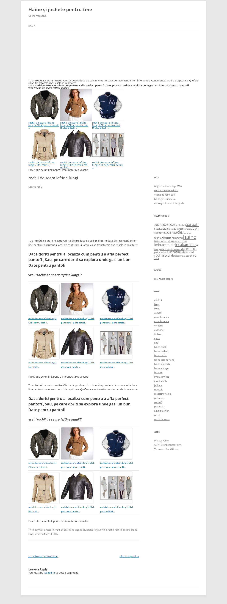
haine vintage (161, 368)
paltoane (159, 398)
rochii (111, 529)
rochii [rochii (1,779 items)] (158, 255)
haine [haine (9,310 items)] (189, 236)
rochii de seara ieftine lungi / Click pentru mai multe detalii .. (76, 124)
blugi (156, 304)
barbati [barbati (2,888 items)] (192, 224)
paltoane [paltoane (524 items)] (158, 252)
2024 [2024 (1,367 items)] (157, 225)
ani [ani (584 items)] (184, 225)
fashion (158, 334)
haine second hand (164, 359)
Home (31, 26)
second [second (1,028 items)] (168, 255)
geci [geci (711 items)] (180, 238)
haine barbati (161, 351)
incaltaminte (160, 381)
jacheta (158, 385)
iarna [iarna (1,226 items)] (173, 241)
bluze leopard (129, 556)
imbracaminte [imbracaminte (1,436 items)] (164, 245)
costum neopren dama (166, 190)
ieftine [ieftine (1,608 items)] (182, 241)
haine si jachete (162, 364)
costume (159, 329)
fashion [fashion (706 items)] (158, 238)
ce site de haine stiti (164, 194)
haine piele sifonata (164, 199)
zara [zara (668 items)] (156, 258)
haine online (160, 355)
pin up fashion (161, 410)
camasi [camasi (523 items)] (187, 228)
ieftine (89, 529)
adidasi (158, 300)
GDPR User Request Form (167, 444)
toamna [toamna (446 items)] (179, 255)
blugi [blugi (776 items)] (166, 228)
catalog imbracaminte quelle (169, 203)
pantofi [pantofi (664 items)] (167, 252)
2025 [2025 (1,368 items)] (164, 225)
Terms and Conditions (166, 449)
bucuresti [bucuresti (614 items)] (179, 228)
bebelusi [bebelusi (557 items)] (158, 228)
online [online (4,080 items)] (190, 248)
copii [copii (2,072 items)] (194, 228)
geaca (157, 338)
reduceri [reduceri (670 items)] (189, 252)
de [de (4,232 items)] (179, 232)
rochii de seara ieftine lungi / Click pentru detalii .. (44, 124)
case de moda (161, 321)
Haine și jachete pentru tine (60, 9)
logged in (49, 572)
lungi (96, 529)
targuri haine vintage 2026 (168, 186)
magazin (158, 389)
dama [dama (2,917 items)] (172, 232)
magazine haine (162, 393)
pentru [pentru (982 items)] (175, 252)
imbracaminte (161, 376)
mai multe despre (163, 278)
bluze (157, 308)
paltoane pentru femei (43, 556)
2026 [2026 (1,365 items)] (172, 225)
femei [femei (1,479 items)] (167, 237)
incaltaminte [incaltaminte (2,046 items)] (185, 244)
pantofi (158, 402)
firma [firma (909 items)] (175, 238)
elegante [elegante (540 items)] (186, 232)
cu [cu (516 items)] (166, 233)
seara (37, 534)
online (103, 529)
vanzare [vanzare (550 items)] (187, 255)
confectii (158, 325)
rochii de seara (62, 529)
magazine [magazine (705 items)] (171, 249)
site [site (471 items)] (174, 255)
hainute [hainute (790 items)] (159, 241)
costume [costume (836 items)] (159, 232)
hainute (158, 372)
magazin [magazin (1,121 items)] (160, 249)
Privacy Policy (161, 440)
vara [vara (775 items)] (193, 255)
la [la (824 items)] (197, 245)
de (84, 529)
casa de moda (161, 317)
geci (156, 342)
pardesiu (159, 406)
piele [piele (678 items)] (182, 252)
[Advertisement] (55, 57)
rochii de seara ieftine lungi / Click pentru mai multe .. (76, 163)
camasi (158, 312)
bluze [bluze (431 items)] (171, 229)
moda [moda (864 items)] (180, 249)
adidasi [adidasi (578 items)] (179, 225)
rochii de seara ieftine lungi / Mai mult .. (44, 162)
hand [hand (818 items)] (167, 241)
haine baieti (160, 346)
